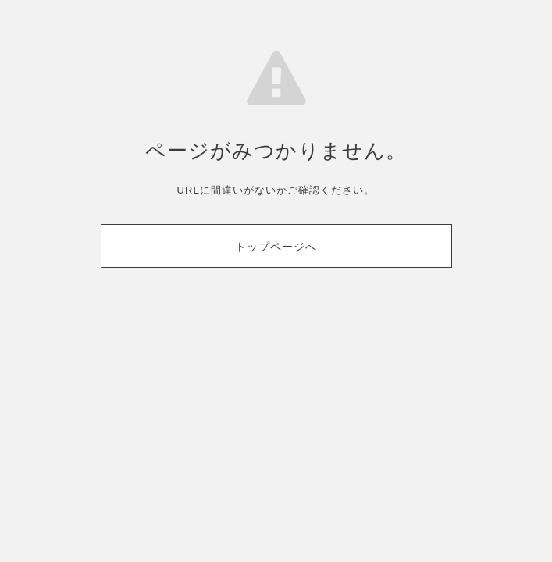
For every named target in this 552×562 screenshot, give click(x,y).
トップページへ (276, 246)
